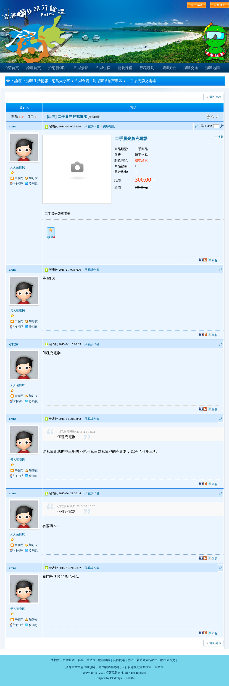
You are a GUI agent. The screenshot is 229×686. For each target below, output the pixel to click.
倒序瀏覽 (109, 126)
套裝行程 (125, 68)
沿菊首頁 (11, 68)
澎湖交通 (190, 68)
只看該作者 (91, 126)
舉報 (215, 260)
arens (12, 126)
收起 (219, 136)
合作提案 (119, 660)
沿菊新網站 (57, 68)
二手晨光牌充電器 (141, 81)
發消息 (33, 183)
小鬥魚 (13, 344)
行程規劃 (147, 68)
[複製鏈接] (94, 116)
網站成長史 (167, 660)
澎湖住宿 (103, 68)
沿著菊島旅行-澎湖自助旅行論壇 (8, 80)
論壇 (18, 81)
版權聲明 (69, 660)
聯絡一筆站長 (86, 660)
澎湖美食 (168, 68)
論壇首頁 (33, 68)
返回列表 (215, 97)
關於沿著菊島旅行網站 (142, 660)
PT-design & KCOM (122, 678)
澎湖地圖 (212, 68)
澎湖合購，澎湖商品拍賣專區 (98, 81)
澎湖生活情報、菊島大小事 (48, 81)
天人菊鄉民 (17, 167)
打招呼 (18, 183)
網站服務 (104, 660)
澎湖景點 (81, 68)
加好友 (33, 178)
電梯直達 (206, 126)
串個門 (18, 178)
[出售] (52, 116)
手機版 (55, 660)
